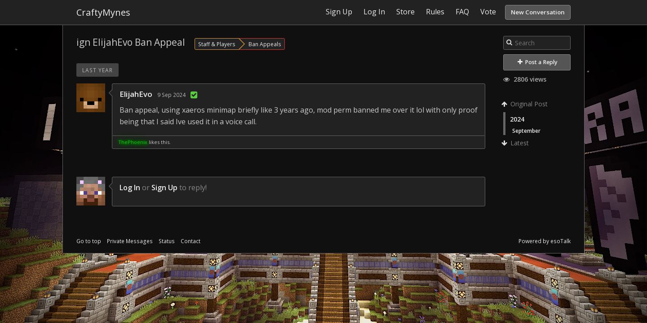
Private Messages (130, 241)
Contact (190, 241)
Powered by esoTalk (544, 241)
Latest (516, 143)
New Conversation (538, 12)
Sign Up (164, 187)
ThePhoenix (132, 142)
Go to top (88, 241)
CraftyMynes (103, 12)
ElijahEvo (136, 94)
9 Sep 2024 (171, 94)
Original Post (525, 104)
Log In (130, 187)
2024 (517, 119)
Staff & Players (216, 44)
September (526, 130)
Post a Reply (538, 62)
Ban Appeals (264, 44)
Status (167, 241)
